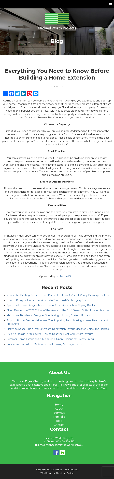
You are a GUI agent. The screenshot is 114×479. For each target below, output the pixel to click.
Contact (59, 424)
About (59, 408)
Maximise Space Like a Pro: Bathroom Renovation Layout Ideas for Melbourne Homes (58, 328)
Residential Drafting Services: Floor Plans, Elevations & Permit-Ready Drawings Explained (59, 295)
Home (59, 404)
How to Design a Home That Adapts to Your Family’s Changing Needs (48, 300)
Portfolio (59, 416)
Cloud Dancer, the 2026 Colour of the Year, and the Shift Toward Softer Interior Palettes (58, 310)
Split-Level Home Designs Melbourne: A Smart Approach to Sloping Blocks (51, 305)
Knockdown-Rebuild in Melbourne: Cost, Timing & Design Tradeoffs (46, 344)
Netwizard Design (65, 473)
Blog (59, 420)
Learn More (100, 388)
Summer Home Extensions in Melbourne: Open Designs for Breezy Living (50, 339)
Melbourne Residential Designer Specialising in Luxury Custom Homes (48, 315)
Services (59, 412)
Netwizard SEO (65, 276)
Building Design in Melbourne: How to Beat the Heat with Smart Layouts (50, 333)
